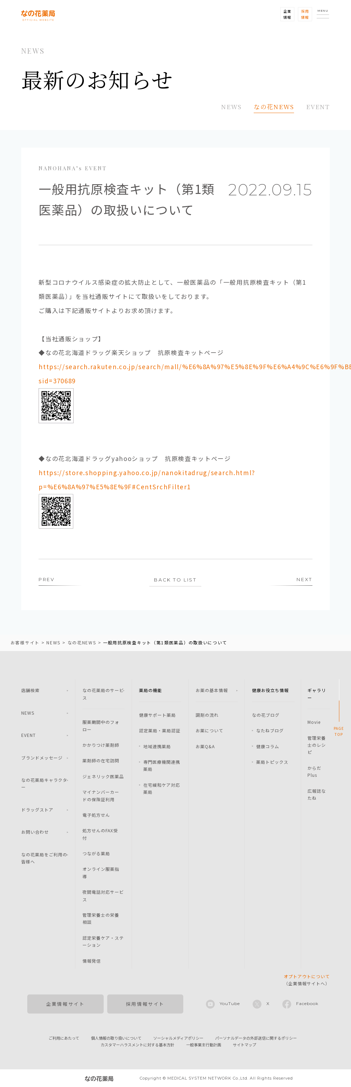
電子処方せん (96, 815)
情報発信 (91, 961)
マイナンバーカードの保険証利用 (100, 795)
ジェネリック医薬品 (103, 776)
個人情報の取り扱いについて (116, 1038)
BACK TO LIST (175, 580)
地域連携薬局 (157, 746)
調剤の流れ (207, 715)
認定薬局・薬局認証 (159, 730)
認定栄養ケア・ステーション (103, 941)
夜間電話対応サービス (103, 895)
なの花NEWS (274, 106)
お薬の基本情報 (212, 690)
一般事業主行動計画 (203, 1044)
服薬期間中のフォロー (100, 725)
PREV (46, 579)
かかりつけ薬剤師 (100, 745)
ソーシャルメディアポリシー (178, 1038)
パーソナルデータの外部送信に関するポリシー (256, 1038)
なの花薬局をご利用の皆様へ (44, 857)
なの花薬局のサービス (103, 693)
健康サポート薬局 (157, 715)
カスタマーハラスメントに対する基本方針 (137, 1044)
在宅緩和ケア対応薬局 (161, 788)
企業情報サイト (65, 1003)
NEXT (304, 579)
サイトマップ (244, 1044)
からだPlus (314, 771)
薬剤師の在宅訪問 (100, 760)
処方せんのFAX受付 (100, 833)
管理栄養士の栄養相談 (100, 918)
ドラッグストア (37, 810)
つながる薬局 (96, 853)
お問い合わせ (35, 832)
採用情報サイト (145, 1003)
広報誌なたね (316, 794)
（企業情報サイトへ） (307, 979)
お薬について (209, 730)
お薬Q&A (205, 746)
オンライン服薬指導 (100, 872)
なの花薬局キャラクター (44, 783)
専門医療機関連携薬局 (161, 765)
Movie (314, 722)
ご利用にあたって (63, 1038)
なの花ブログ (266, 715)
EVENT (318, 106)
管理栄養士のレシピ (316, 745)
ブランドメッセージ (42, 758)
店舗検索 (30, 690)
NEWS (231, 106)
